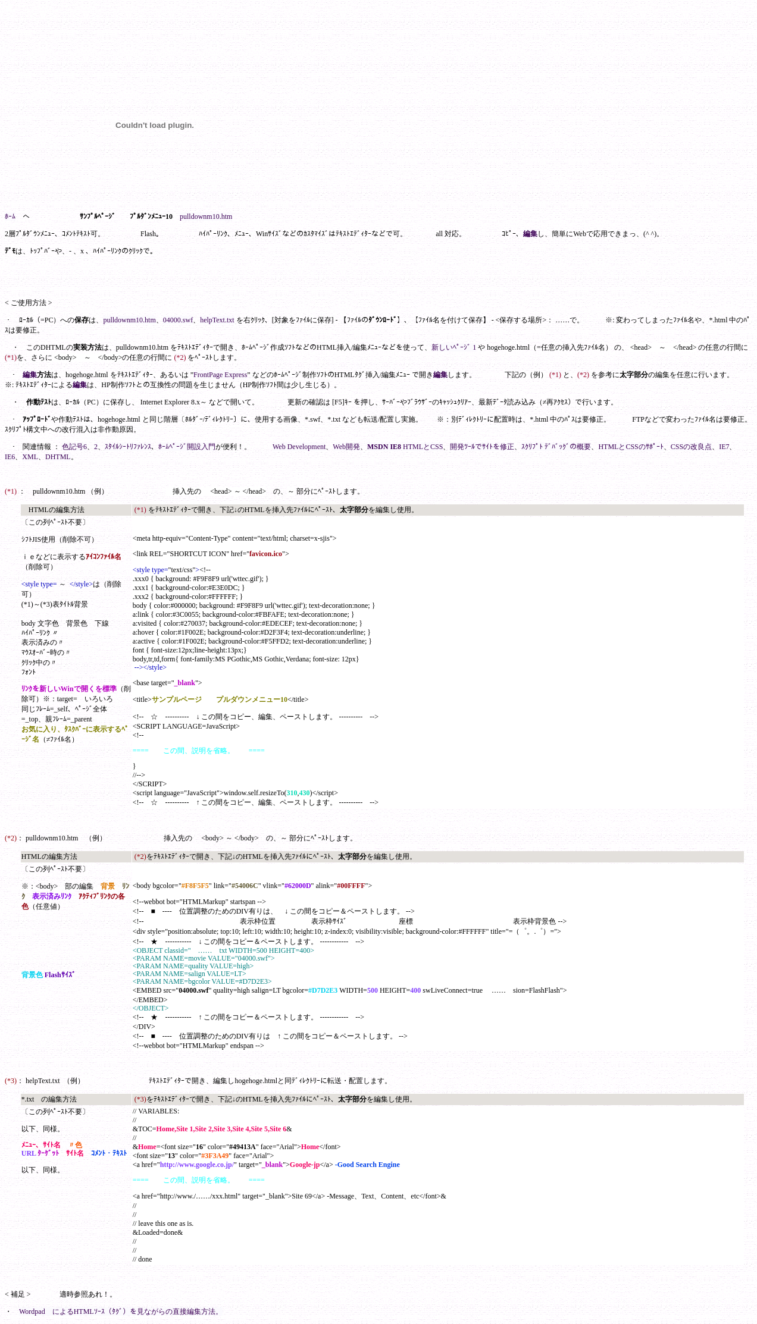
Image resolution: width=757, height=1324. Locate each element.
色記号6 (74, 447)
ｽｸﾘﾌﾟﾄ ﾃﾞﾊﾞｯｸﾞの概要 (556, 447)
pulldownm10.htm (129, 320)
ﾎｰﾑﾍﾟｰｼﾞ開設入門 (186, 447)
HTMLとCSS (423, 447)
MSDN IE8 (384, 447)
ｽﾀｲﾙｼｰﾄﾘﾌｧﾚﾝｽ (128, 447)
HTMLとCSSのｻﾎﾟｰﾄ (630, 447)
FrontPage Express (220, 375)
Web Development (299, 447)
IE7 (724, 447)
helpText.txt (217, 320)
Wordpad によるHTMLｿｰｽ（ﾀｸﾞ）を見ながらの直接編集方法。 (121, 1311)
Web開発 (346, 447)
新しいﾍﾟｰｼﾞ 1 (453, 347)
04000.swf (178, 320)
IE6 (10, 457)
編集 (530, 234)
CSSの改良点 (691, 447)
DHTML (58, 457)
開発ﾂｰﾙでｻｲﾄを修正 (482, 447)
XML (30, 457)
